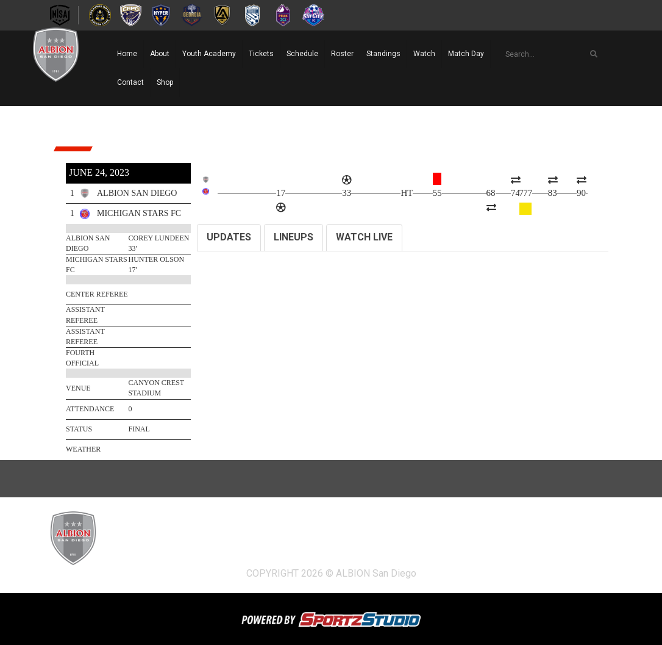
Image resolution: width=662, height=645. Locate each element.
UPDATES (229, 237)
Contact (130, 82)
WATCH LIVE (364, 237)
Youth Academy (209, 53)
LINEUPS (293, 237)
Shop (165, 82)
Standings (383, 53)
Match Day (466, 53)
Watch (424, 53)
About (159, 53)
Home (127, 53)
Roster (342, 53)
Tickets (261, 53)
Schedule (302, 53)
